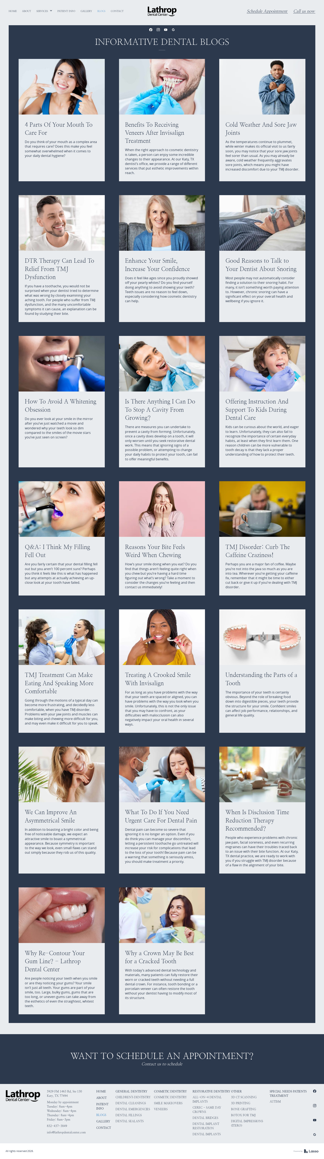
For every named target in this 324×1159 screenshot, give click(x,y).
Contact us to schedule (161, 1064)
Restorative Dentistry (211, 1091)
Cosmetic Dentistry (170, 1091)
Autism (275, 1101)
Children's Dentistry (133, 1097)
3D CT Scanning (244, 1097)
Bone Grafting (243, 1109)
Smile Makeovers (168, 1103)
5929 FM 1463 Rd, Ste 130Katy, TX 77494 (64, 1094)
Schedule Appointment (267, 11)
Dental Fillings (129, 1115)
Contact (103, 1128)
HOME (101, 1091)
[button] (44, 11)
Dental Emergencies (133, 1109)
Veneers (161, 1109)
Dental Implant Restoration (206, 1126)
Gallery (103, 1121)
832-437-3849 (57, 1126)
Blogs (101, 1115)
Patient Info (102, 1106)
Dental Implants (207, 1134)
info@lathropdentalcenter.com (66, 1132)
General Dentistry (131, 1091)
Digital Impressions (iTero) (247, 1123)
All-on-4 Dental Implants (207, 1099)
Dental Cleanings (131, 1103)
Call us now (304, 11)
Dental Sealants (130, 1121)
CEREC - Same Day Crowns (207, 1110)
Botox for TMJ (243, 1115)
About (101, 1098)
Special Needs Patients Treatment (288, 1094)
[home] (162, 11)
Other (236, 1091)
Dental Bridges (205, 1118)
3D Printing (240, 1103)
